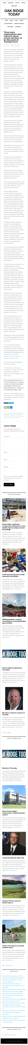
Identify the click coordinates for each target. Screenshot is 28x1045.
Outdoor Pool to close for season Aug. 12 (11, 902)
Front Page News (19, 413)
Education (12, 413)
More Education (6, 732)
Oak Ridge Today (14, 12)
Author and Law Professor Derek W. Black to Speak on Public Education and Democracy (13, 1012)
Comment (7, 436)
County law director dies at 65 (13, 858)
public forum (13, 416)
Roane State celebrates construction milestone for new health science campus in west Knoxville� (13, 526)
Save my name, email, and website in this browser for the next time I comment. (13, 478)
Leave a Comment (15, 46)
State (14, 414)
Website (6, 467)
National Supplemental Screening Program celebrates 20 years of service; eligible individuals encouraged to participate (14, 991)
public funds (20, 416)
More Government (7, 965)
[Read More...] (6, 544)
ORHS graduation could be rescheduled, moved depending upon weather (14, 621)
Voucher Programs (15, 417)
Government (7, 414)
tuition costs (7, 417)
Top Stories (18, 414)
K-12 (11, 414)
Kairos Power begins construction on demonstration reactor (13, 813)
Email (5, 459)
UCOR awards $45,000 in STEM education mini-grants (13, 575)
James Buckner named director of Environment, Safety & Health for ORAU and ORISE (13, 985)
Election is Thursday (9, 768)
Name (6, 452)
